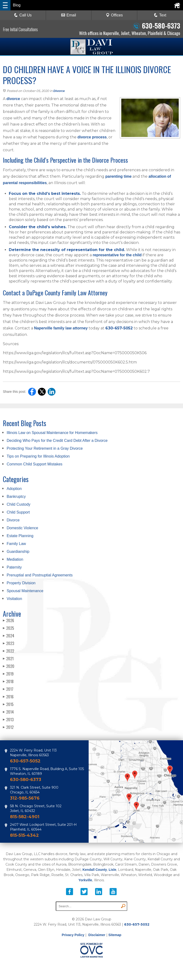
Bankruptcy (16, 496)
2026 (8, 620)
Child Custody (18, 504)
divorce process (92, 137)
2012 (8, 727)
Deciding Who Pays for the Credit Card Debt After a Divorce (57, 441)
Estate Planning (20, 536)
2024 (8, 635)
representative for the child (117, 255)
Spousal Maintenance (25, 591)
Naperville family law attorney (61, 328)
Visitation (14, 599)
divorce (13, 99)
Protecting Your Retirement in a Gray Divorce (45, 448)
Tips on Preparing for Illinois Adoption (38, 456)
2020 (8, 666)
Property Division (21, 583)
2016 (8, 696)
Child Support (18, 512)
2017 (8, 689)
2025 (8, 628)
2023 (8, 643)
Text (162, 15)
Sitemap (114, 935)
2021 (8, 658)
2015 (8, 704)
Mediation (15, 559)
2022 (8, 651)
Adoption (14, 489)
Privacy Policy (73, 935)
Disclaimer (96, 935)
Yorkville (85, 880)
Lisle (112, 870)
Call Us (23, 15)
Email (68, 15)
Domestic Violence (22, 528)
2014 (8, 712)
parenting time (118, 176)
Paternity (14, 567)
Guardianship (18, 552)
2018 (8, 681)
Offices (114, 15)
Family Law (16, 544)
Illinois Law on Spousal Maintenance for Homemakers (52, 433)
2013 (8, 719)
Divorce (59, 91)
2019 (8, 673)
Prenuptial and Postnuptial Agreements (40, 575)
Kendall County (94, 870)
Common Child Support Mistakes (34, 464)
